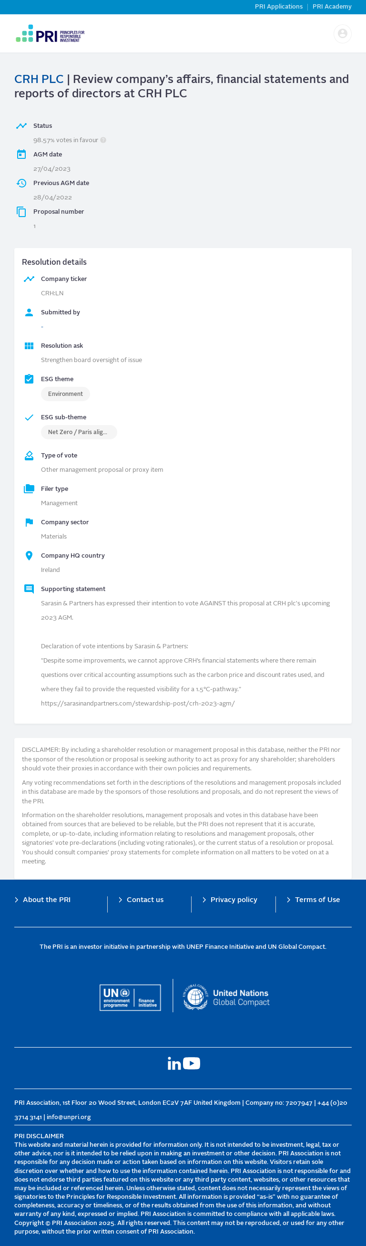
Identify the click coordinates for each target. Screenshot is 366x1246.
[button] (343, 33)
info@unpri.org (69, 1117)
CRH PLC (39, 80)
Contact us (145, 900)
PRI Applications (279, 7)
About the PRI (47, 900)
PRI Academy (332, 7)
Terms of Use (317, 900)
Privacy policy (234, 900)
